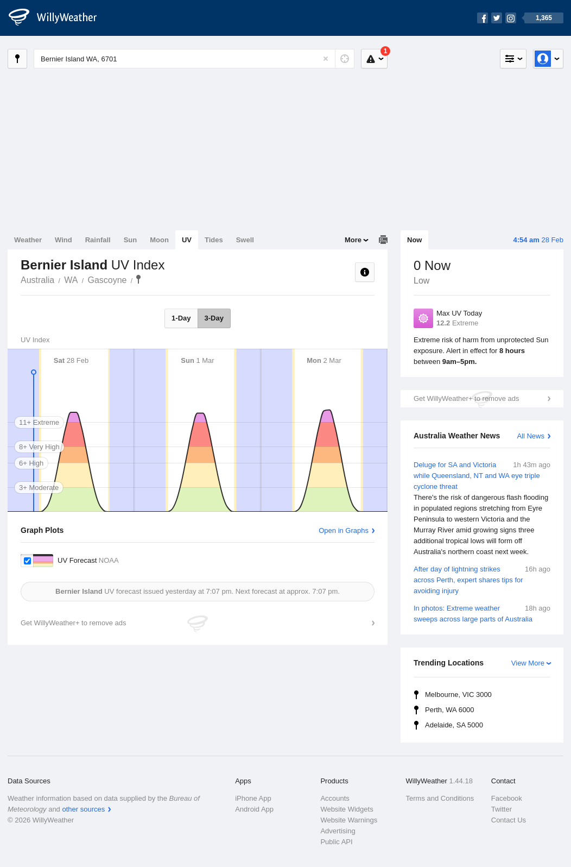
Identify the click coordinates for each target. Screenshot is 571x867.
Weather (28, 240)
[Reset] (325, 58)
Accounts (334, 798)
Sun (130, 240)
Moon (159, 240)
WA (71, 280)
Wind (63, 240)
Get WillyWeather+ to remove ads (466, 398)
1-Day (181, 318)
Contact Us (508, 820)
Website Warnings (348, 820)
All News (530, 436)
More (353, 240)
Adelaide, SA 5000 (454, 725)
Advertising (337, 831)
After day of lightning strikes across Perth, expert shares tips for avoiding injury (482, 579)
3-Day (214, 318)
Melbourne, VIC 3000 (458, 694)
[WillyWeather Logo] (59, 18)
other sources (83, 809)
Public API (336, 842)
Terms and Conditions (440, 798)
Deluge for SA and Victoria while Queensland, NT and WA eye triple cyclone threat (482, 508)
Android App (254, 809)
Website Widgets (346, 809)
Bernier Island (138, 279)
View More (527, 663)
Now (414, 240)
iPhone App (253, 798)
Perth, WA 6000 (449, 710)
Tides (214, 240)
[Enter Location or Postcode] (194, 58)
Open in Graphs (344, 530)
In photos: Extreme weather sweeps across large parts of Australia (482, 613)
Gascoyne (106, 280)
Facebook (506, 798)
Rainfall (98, 240)
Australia (37, 280)
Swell (245, 240)
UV (187, 240)
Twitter (501, 809)
